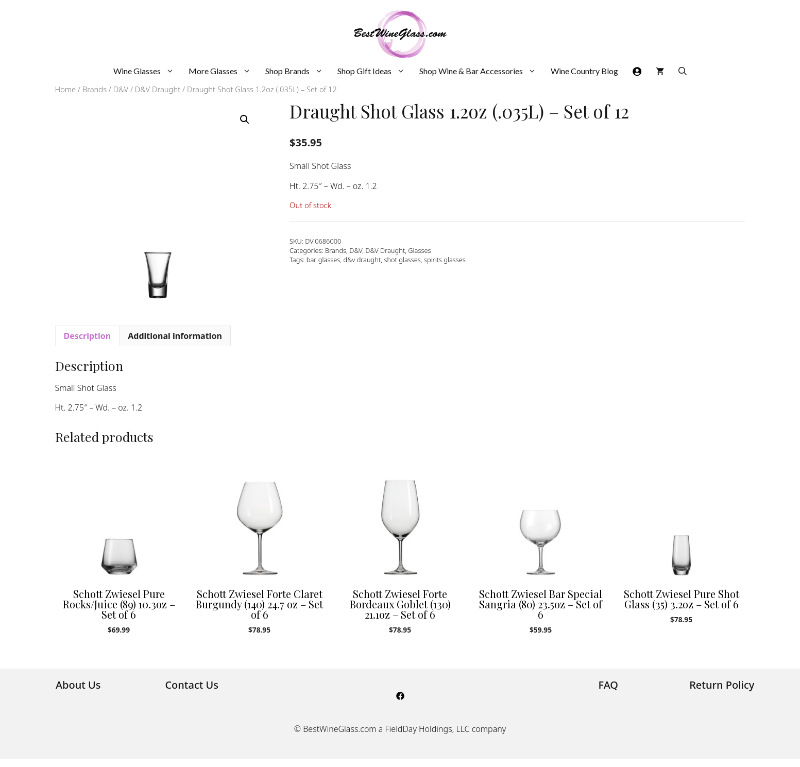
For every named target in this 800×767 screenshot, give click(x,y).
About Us (78, 685)
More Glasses (223, 71)
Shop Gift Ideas (374, 71)
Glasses (419, 250)
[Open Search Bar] (682, 71)
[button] (244, 119)
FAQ (608, 685)
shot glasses (402, 259)
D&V (120, 89)
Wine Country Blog (584, 71)
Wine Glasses (147, 71)
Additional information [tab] (175, 336)
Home (65, 89)
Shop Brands (297, 71)
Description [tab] (87, 336)
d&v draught (362, 259)
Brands (94, 89)
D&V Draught (157, 89)
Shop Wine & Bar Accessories (481, 71)
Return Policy (721, 685)
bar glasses (323, 259)
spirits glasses (445, 259)
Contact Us (191, 685)
